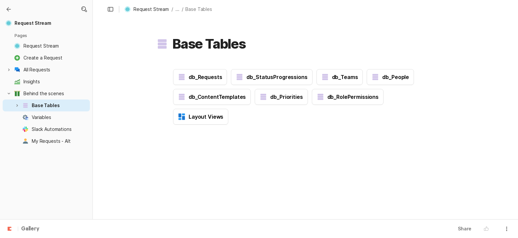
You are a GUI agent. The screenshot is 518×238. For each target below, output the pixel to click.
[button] (84, 9)
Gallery (30, 229)
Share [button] (464, 228)
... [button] (177, 9)
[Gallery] (8, 9)
